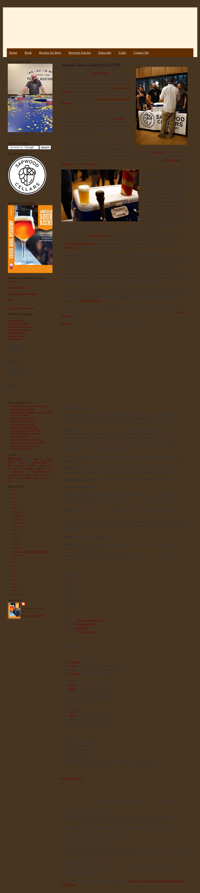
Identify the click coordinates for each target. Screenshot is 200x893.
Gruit (46, 474)
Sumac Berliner (14, 338)
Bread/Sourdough (39, 471)
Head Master (70, 247)
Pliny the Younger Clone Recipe (25, 445)
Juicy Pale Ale (90, 163)
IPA (9, 465)
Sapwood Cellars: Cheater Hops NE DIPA (31, 551)
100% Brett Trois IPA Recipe (22, 421)
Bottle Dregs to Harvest (18, 287)
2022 (13, 497)
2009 (13, 587)
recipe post (118, 118)
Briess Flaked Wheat (85, 624)
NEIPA (31, 465)
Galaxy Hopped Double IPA (22, 424)
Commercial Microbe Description (22, 293)
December (18, 512)
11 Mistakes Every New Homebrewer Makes (29, 406)
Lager (14, 468)
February (18, 548)
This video (66, 323)
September (19, 522)
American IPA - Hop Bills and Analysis (28, 442)
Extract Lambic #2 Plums (19, 330)
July (16, 530)
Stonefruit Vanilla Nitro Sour (80, 243)
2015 (13, 565)
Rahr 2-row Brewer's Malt (90, 620)
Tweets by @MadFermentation (21, 308)
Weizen (11, 478)
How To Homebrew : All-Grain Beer (27, 439)
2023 (13, 494)
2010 (13, 584)
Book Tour (12, 281)
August (17, 526)
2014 (13, 569)
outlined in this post (91, 300)
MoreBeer (134, 881)
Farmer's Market (24, 478)
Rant (37, 474)
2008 (13, 591)
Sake (36, 478)
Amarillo (73, 673)
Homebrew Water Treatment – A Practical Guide (31, 412)
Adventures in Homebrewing (164, 881)
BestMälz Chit (81, 627)
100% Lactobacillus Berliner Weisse (25, 430)
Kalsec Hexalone (98, 235)
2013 (13, 573)
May (16, 537)
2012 (13, 576)
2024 (13, 490)
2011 (13, 580)
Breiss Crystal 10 (86, 631)
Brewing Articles (80, 53)
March (17, 544)
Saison (20, 465)
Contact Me (141, 53)
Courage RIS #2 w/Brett (18, 323)
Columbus (74, 662)
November (18, 515)
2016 (13, 562)
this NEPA (158, 152)
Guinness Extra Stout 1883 (19, 326)
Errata (10, 300)
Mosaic (73, 688)
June (16, 533)
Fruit (35, 458)
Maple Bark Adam (16, 336)
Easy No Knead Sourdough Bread (25, 433)
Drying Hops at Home (20, 448)
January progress (100, 72)
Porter (40, 468)
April (16, 541)
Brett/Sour (15, 458)
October (17, 519)
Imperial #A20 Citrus (72, 778)
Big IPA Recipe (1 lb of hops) (23, 418)
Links (122, 53)
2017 (13, 558)
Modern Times (39, 462)
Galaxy (73, 715)
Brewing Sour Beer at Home (22, 409)
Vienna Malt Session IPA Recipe (24, 427)
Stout (22, 462)
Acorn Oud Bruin (15, 320)
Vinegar (10, 481)
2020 (13, 501)
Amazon (144, 881)
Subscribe (104, 53)
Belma (72, 684)
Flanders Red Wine (16, 332)
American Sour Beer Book (19, 474)
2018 (13, 508)
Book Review (46, 465)
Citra (71, 711)
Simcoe (73, 665)
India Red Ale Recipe (20, 436)
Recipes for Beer (50, 53)
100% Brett (27, 468)
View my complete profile (33, 615)
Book (28, 53)
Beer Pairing (45, 478)
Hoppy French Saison (19, 415)
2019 (13, 504)
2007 (13, 594)
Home (13, 53)
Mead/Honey (18, 471)
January (17, 555)
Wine (50, 468)
